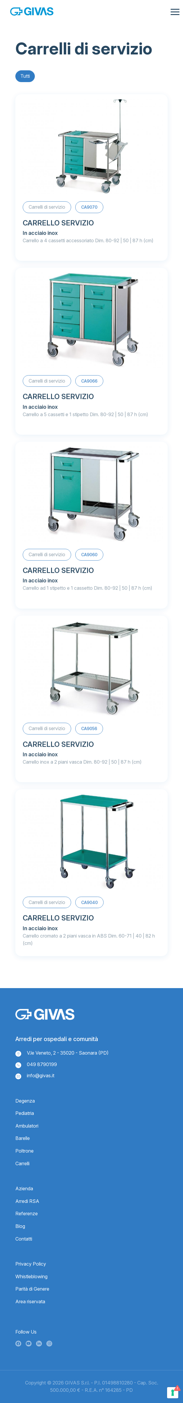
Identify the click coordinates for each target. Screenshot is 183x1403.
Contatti (23, 1239)
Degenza (25, 1101)
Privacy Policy (30, 1264)
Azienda (24, 1188)
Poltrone (24, 1151)
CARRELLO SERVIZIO (58, 224)
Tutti (25, 77)
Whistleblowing (31, 1276)
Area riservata (30, 1301)
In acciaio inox (40, 234)
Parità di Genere (32, 1289)
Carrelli (22, 1163)
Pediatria (24, 1113)
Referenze (26, 1213)
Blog (20, 1226)
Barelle (22, 1138)
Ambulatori (26, 1126)
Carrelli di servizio (47, 208)
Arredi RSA (27, 1201)
